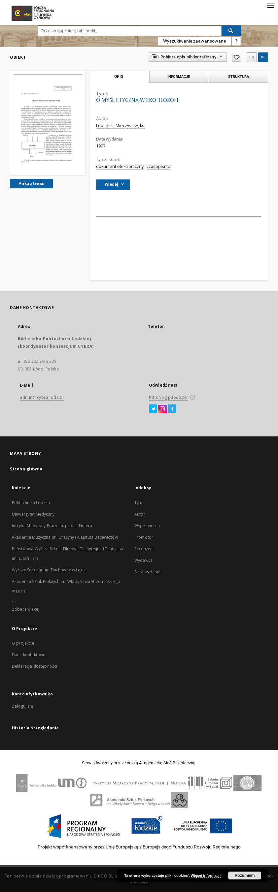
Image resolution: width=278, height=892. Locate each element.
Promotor (143, 537)
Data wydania (147, 572)
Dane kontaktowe (28, 654)
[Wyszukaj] (231, 30)
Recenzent (144, 549)
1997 (100, 146)
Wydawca (143, 560)
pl (263, 57)
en (251, 57)
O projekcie (23, 643)
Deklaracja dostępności (34, 666)
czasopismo (158, 166)
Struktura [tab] (238, 76)
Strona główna (26, 469)
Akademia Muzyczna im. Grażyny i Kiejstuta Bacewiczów (65, 537)
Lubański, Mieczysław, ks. (120, 125)
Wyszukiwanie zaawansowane (194, 41)
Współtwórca (147, 525)
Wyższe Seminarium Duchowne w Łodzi (49, 570)
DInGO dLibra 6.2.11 (114, 876)
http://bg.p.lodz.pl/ (168, 397)
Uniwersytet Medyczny (33, 514)
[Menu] (270, 5)
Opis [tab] (118, 76)
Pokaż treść (31, 183)
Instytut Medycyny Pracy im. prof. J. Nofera (52, 525)
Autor (139, 514)
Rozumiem (245, 875)
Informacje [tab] (178, 76)
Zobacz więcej (25, 609)
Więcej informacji (206, 875)
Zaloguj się (22, 706)
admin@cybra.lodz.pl (42, 397)
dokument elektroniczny (120, 166)
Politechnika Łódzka (31, 502)
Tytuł (139, 502)
